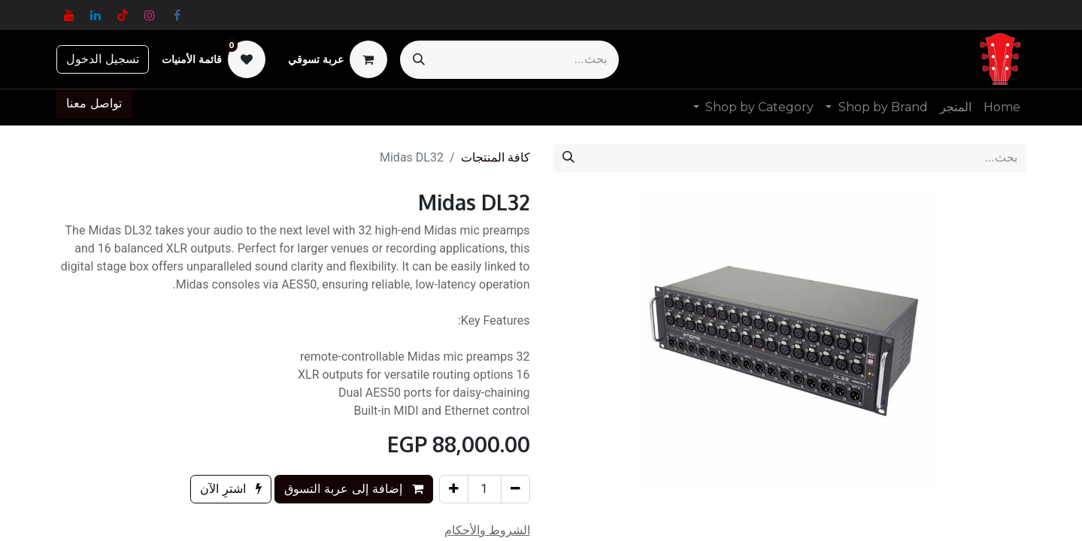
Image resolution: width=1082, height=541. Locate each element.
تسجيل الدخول (102, 59)
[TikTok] (123, 15)
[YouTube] (69, 15)
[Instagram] (150, 15)
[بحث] (419, 60)
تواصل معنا (94, 103)
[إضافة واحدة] (453, 489)
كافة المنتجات (495, 157)
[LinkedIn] (95, 15)
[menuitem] (1001, 107)
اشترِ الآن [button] (231, 489)
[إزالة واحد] (515, 489)
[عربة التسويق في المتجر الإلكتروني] (337, 59)
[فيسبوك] (177, 15)
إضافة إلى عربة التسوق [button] (353, 489)
